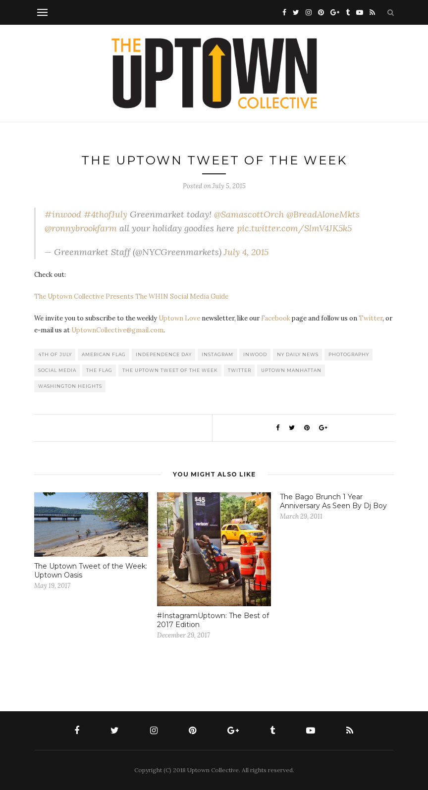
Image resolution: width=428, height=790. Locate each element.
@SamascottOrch (249, 214)
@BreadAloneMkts (323, 214)
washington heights (70, 386)
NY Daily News (298, 354)
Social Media (57, 370)
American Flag (104, 354)
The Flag (99, 370)
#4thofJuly (105, 214)
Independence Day (164, 354)
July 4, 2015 (246, 252)
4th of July (55, 354)
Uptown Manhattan (291, 370)
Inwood (255, 354)
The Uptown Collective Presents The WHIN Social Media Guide (131, 296)
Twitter (370, 318)
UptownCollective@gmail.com (117, 330)
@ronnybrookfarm (81, 228)
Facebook (275, 318)
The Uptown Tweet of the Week (170, 370)
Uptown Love (179, 318)
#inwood (63, 214)
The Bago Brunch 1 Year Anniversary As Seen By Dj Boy (333, 501)
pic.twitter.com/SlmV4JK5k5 (294, 228)
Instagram (217, 354)
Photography (348, 354)
